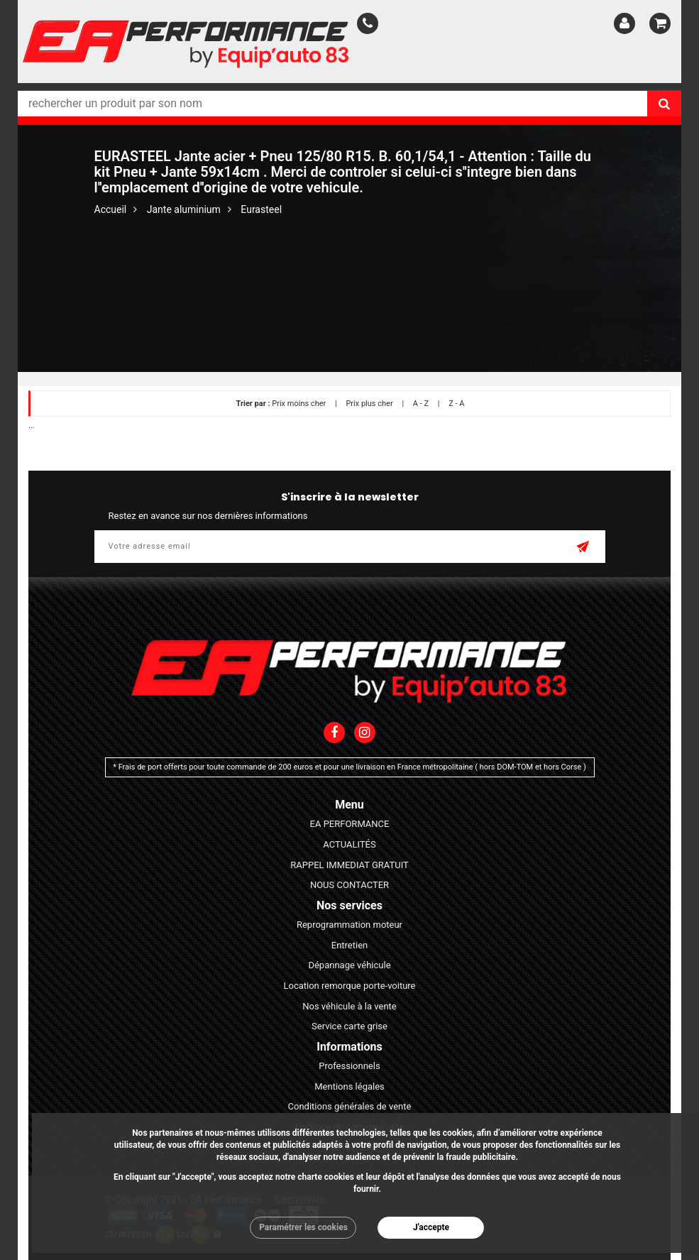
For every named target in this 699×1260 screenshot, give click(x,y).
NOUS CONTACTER (349, 885)
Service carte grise (349, 1026)
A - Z (421, 403)
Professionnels (349, 1066)
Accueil (110, 209)
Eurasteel (261, 209)
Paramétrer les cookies (303, 1227)
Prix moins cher (299, 403)
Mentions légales (349, 1086)
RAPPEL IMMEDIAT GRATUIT (349, 865)
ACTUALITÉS (349, 844)
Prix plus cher (369, 403)
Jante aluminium (184, 209)
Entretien (349, 945)
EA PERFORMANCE (350, 823)
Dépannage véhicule (349, 965)
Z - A (456, 403)
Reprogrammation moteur (349, 924)
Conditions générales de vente (350, 1106)
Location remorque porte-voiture (349, 985)
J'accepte (431, 1227)
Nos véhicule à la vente (349, 1006)
